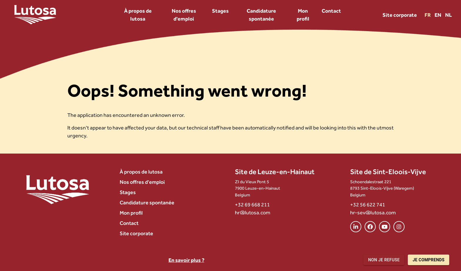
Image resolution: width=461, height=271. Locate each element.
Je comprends (428, 260)
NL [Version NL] (448, 15)
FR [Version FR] (428, 15)
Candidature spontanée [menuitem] (261, 15)
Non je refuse (383, 260)
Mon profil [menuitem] (303, 15)
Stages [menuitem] (220, 11)
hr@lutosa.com (252, 212)
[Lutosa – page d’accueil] (35, 14)
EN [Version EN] (438, 15)
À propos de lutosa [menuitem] (138, 15)
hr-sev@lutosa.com (373, 212)
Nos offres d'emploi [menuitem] (184, 15)
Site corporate (400, 15)
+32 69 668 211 (252, 204)
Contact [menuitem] (331, 11)
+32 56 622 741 (367, 204)
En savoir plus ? (186, 260)
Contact (129, 223)
